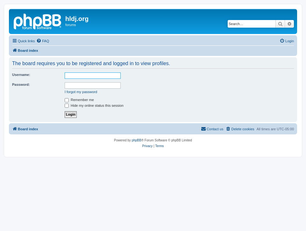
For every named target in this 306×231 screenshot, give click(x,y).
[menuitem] (42, 41)
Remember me (79, 100)
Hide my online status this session (94, 105)
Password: (21, 84)
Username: (21, 75)
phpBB (136, 140)
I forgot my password (81, 92)
